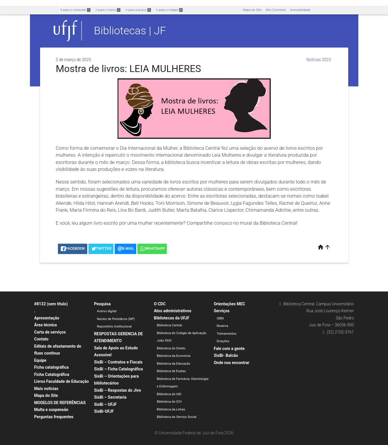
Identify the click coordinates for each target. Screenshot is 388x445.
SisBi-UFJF (104, 411)
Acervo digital (106, 311)
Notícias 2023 (318, 59)
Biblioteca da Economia (173, 356)
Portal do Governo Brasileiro (28, 3)
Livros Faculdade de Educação (61, 381)
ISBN (220, 318)
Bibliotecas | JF (130, 30)
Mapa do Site (252, 10)
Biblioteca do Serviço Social (176, 417)
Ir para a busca (138, 10)
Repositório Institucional (114, 326)
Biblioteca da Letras (171, 409)
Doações (223, 341)
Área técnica (45, 325)
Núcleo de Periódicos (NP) (116, 319)
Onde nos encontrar (231, 362)
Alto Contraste (276, 10)
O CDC (160, 304)
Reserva (222, 326)
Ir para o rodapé (169, 10)
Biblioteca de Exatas (171, 371)
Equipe (40, 360)
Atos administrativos (172, 310)
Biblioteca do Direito (171, 348)
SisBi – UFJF (105, 404)
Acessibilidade (300, 10)
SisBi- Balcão (226, 355)
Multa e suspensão (51, 409)
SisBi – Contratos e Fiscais (118, 362)
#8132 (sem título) (51, 304)
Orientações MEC (229, 304)
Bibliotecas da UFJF (171, 318)
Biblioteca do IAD (169, 394)
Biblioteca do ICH (169, 402)
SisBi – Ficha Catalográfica (118, 369)
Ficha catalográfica (51, 367)
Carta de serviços (50, 332)
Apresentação (46, 318)
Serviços (222, 310)
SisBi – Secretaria (110, 397)
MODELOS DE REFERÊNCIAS (60, 402)
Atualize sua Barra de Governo (88, 3)
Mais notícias (46, 388)
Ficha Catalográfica (51, 374)
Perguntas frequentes (53, 416)
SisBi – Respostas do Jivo (117, 390)
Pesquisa (102, 304)
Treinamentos (226, 334)
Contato (41, 339)
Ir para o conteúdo (75, 10)
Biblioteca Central (169, 325)
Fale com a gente (229, 348)
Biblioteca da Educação (173, 364)
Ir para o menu (108, 10)
